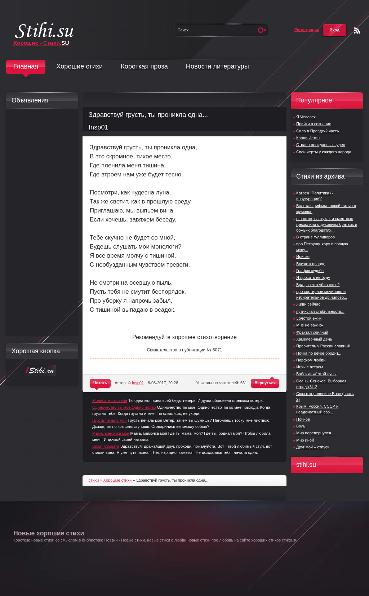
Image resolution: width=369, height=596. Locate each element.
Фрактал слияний (312, 332)
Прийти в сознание (313, 124)
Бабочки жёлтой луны (316, 374)
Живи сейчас (308, 304)
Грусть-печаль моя (109, 420)
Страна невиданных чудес (320, 145)
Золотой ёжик (308, 318)
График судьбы (310, 270)
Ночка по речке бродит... (318, 353)
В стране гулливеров (315, 237)
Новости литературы (217, 66)
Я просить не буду (313, 277)
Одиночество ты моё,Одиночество (124, 407)
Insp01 (98, 127)
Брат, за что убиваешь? (317, 284)
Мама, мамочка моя (110, 433)
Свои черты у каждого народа (323, 152)
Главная (25, 66)
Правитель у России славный (323, 346)
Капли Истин (308, 138)
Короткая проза (144, 66)
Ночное (303, 419)
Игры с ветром (309, 367)
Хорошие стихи (79, 66)
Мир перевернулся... (315, 433)
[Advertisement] (40, 222)
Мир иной (305, 440)
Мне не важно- (309, 325)
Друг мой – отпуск (312, 447)
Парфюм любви (310, 360)
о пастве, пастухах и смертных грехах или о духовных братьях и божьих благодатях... (326, 224)
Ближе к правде (310, 264)
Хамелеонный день (314, 339)
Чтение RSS (357, 30)
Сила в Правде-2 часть (317, 131)
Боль (300, 426)
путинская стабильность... (320, 311)
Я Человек (306, 117)
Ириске (303, 256)
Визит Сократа (105, 446)
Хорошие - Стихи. (41, 43)
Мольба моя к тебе (109, 400)
